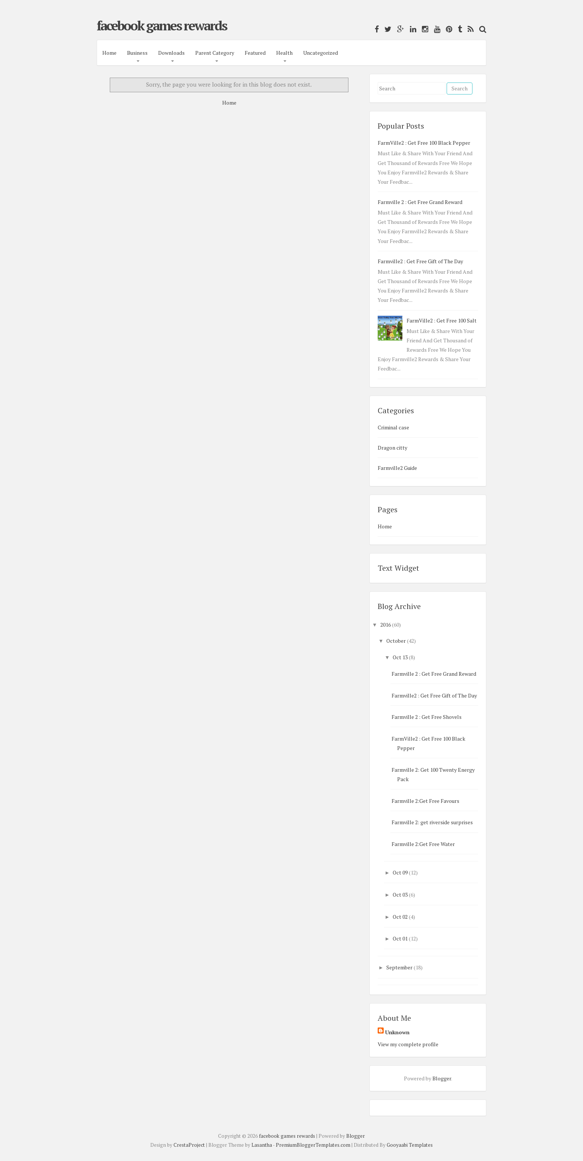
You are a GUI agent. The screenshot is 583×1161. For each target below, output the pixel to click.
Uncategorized (320, 52)
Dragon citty (392, 447)
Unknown (397, 1032)
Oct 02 (400, 916)
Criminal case (393, 427)
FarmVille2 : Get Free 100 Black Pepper (424, 142)
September (399, 967)
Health (284, 52)
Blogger (441, 1078)
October (396, 640)
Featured (255, 52)
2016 (385, 624)
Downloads (171, 52)
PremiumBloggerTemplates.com (313, 1145)
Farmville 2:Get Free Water (423, 844)
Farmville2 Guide (397, 467)
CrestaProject (189, 1145)
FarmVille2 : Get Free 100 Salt (442, 320)
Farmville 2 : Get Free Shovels (427, 716)
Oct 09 (400, 872)
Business (137, 52)
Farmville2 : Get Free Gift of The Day (420, 261)
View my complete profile (408, 1044)
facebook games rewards (162, 25)
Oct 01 (400, 938)
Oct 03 (400, 894)
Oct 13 (400, 657)
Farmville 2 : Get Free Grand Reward (420, 202)
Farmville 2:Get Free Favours (425, 800)
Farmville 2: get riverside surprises (432, 822)
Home (109, 52)
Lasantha (261, 1145)
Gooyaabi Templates (410, 1145)
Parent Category (214, 52)
